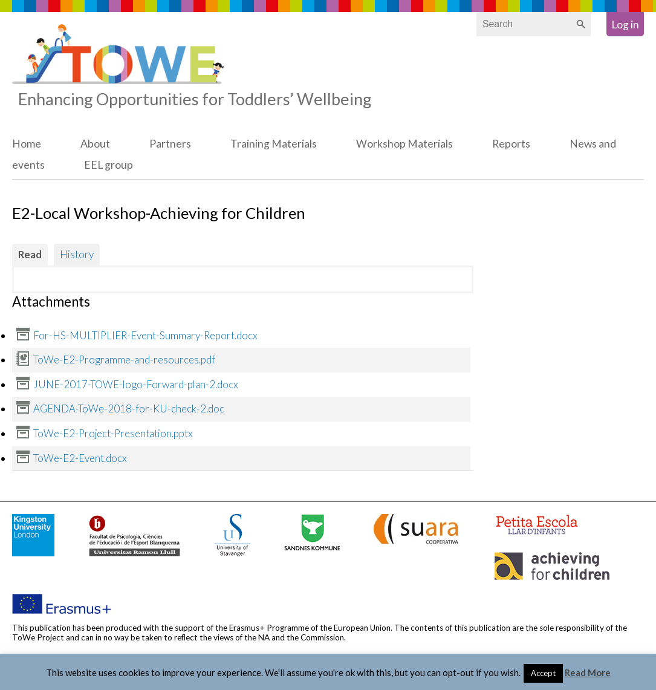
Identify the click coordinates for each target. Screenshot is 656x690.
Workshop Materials (404, 143)
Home (26, 143)
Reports (511, 143)
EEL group (108, 164)
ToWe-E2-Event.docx (80, 458)
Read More (588, 672)
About (95, 143)
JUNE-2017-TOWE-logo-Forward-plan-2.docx (135, 384)
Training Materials (273, 143)
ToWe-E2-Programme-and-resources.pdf (124, 359)
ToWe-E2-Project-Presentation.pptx (113, 433)
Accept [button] (543, 673)
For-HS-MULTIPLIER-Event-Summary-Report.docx (145, 335)
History (77, 254)
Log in (625, 24)
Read (30, 254)
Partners (170, 143)
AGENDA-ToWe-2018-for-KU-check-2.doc (128, 408)
